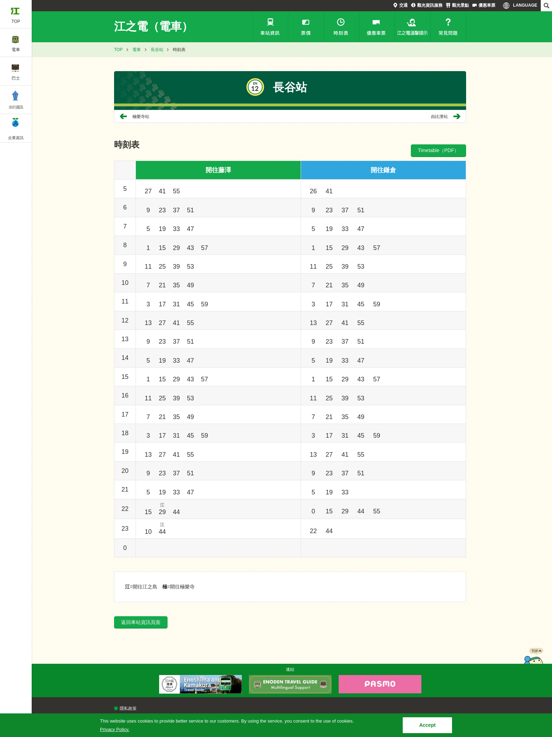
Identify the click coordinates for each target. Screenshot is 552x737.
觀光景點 (460, 5)
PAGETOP (533, 662)
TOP (118, 49)
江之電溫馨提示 (412, 26)
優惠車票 (486, 5)
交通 (403, 5)
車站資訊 (270, 26)
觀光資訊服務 (430, 5)
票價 (306, 26)
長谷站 (157, 49)
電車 (136, 49)
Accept (427, 725)
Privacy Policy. (115, 729)
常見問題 (448, 26)
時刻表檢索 (341, 26)
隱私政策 (128, 708)
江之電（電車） (153, 26)
